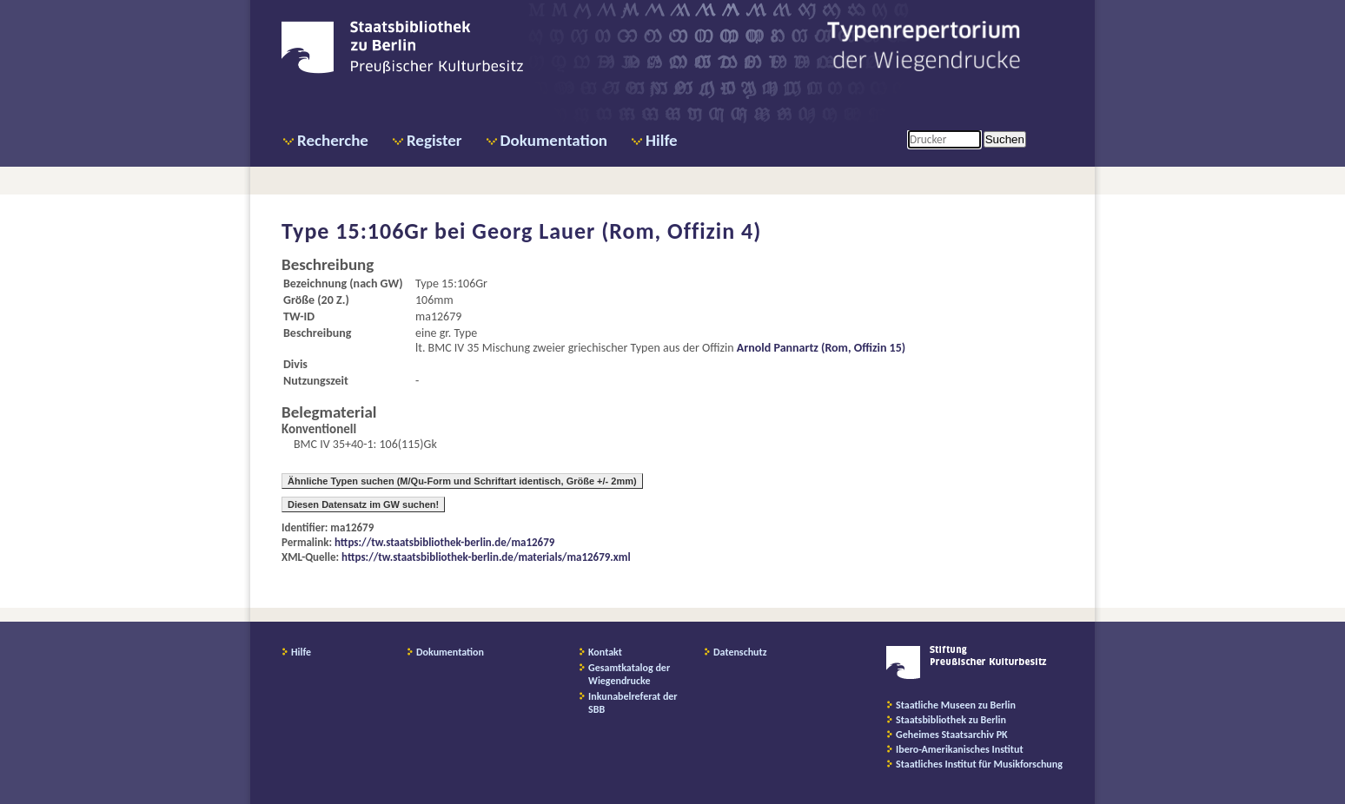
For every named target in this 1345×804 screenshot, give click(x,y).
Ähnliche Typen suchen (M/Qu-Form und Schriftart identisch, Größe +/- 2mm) (462, 481)
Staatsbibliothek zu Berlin (951, 720)
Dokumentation (553, 140)
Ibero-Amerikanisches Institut (960, 749)
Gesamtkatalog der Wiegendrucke (629, 674)
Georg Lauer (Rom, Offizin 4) (616, 231)
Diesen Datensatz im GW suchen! (363, 504)
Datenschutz (740, 652)
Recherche (332, 140)
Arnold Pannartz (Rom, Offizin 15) (821, 347)
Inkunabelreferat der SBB (633, 702)
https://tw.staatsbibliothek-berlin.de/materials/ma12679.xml (486, 556)
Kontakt (605, 652)
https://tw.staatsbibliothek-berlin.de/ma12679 (444, 542)
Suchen (1004, 139)
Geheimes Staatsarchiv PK (952, 734)
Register (434, 140)
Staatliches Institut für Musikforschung (979, 764)
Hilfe (662, 140)
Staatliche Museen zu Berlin (956, 705)
